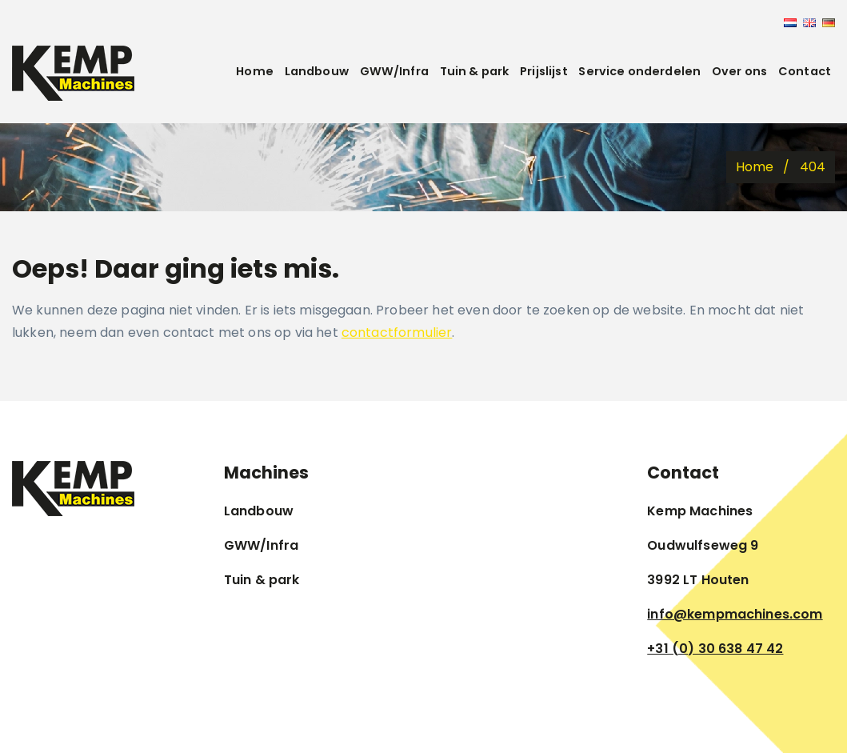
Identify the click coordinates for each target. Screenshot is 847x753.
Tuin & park (474, 71)
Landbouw (317, 71)
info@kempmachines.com (734, 614)
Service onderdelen (639, 71)
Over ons (739, 71)
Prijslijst (544, 71)
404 (812, 167)
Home (255, 71)
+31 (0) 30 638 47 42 (715, 648)
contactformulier (397, 332)
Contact (804, 71)
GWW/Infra (394, 71)
